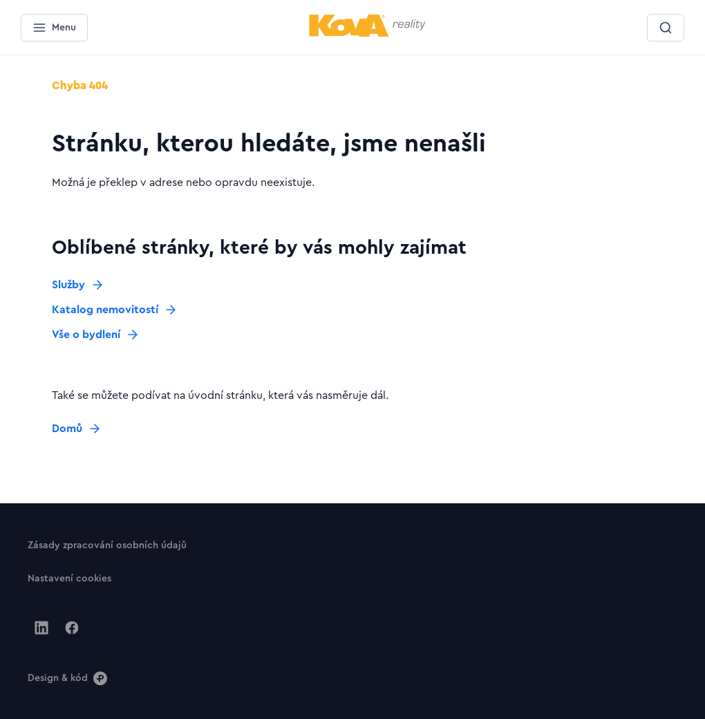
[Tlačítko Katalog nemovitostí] (115, 309)
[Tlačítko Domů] (77, 428)
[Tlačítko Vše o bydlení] (96, 334)
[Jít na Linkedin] (41, 628)
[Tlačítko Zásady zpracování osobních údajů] (107, 544)
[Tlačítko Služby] (78, 285)
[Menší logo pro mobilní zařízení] (367, 33)
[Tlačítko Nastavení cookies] (69, 577)
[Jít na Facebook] (72, 628)
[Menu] (54, 27)
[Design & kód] (67, 677)
